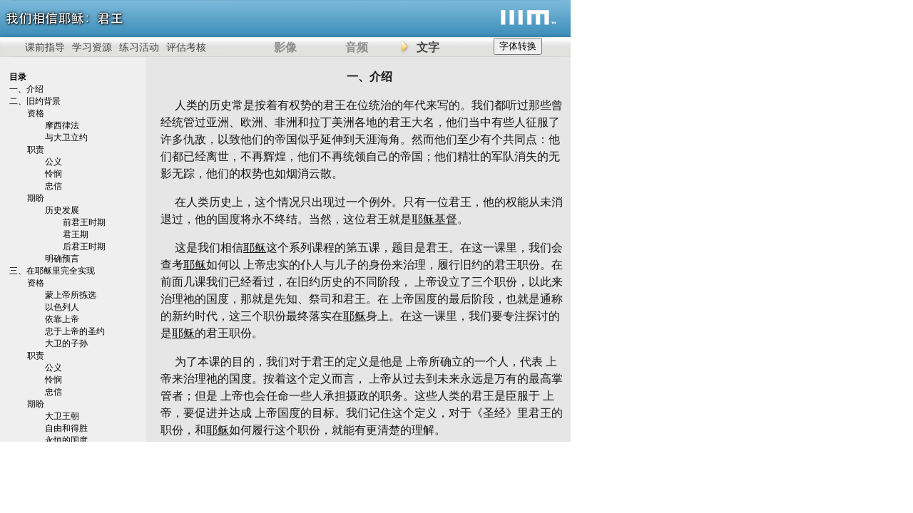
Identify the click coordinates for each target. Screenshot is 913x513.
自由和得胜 (66, 428)
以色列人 (62, 307)
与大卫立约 (66, 137)
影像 (285, 47)
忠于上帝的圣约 (75, 331)
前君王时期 (84, 222)
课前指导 (45, 47)
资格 (35, 113)
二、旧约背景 (35, 101)
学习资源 (92, 47)
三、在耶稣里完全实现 (52, 271)
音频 (356, 47)
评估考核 (186, 47)
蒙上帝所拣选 (70, 295)
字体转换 (517, 46)
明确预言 (62, 259)
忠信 (53, 186)
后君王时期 (84, 247)
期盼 (35, 198)
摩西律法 (62, 125)
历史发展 (62, 210)
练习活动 (139, 47)
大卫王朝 (62, 416)
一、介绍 (26, 89)
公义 (53, 162)
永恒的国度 (66, 440)
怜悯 (53, 174)
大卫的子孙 (66, 343)
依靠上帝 (62, 319)
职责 (35, 150)
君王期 (75, 234)
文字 (428, 47)
